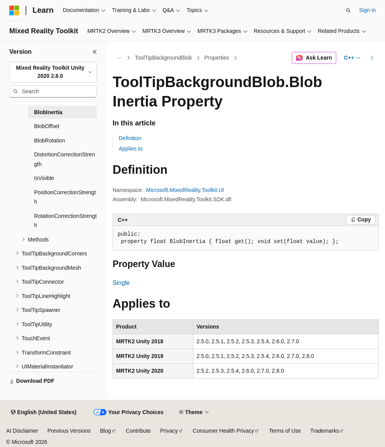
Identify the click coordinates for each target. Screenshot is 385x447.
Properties (216, 58)
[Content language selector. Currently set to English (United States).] (43, 412)
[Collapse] (95, 52)
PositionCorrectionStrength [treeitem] (65, 197)
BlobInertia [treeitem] (48, 112)
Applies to (130, 149)
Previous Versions (69, 431)
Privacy (169, 431)
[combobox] (53, 72)
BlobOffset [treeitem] (46, 126)
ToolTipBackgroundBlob (163, 58)
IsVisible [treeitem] (44, 178)
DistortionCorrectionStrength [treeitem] (64, 159)
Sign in (367, 10)
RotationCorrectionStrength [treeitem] (65, 221)
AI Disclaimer (22, 431)
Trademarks (324, 431)
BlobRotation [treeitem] (49, 140)
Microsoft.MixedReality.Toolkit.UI (185, 190)
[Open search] (348, 10)
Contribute (138, 431)
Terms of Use (285, 431)
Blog (105, 431)
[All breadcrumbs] (119, 58)
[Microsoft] (14, 10)
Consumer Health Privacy (223, 431)
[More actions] (372, 58)
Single (121, 282)
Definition (130, 138)
